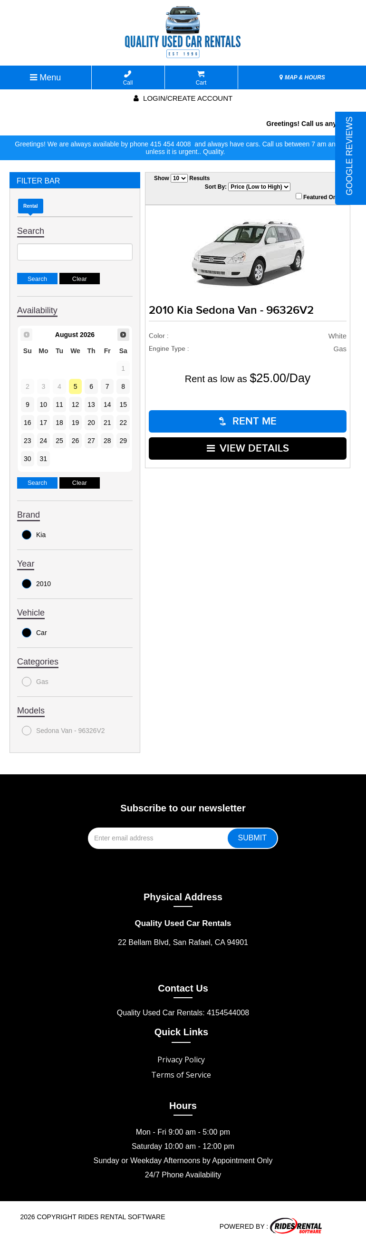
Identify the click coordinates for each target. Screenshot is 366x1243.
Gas (35, 681)
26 (75, 440)
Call (128, 78)
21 (107, 422)
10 (44, 404)
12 (75, 404)
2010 (36, 583)
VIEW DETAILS (248, 448)
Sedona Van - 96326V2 (63, 730)
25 (59, 440)
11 (59, 404)
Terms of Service (181, 1075)
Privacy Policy (181, 1059)
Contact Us (183, 988)
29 (123, 440)
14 (107, 404)
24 (44, 440)
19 (75, 422)
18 (59, 422)
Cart (201, 78)
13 (91, 404)
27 (91, 440)
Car (34, 632)
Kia (34, 535)
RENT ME (248, 421)
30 (27, 459)
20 (91, 422)
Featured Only (318, 197)
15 (123, 404)
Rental (30, 206)
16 (27, 422)
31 (44, 459)
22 (123, 422)
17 (44, 422)
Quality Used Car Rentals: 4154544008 (183, 1013)
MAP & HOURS (302, 77)
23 (27, 440)
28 (107, 440)
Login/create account (183, 98)
